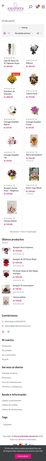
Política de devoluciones (12, 409)
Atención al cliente (10, 373)
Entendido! (23, 456)
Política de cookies (10, 405)
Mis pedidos (7, 350)
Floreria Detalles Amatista (26, 436)
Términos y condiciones (12, 387)
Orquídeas (7, 424)
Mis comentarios (9, 355)
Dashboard (6, 346)
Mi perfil (5, 359)
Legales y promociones (11, 400)
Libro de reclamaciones (11, 382)
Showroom (6, 378)
